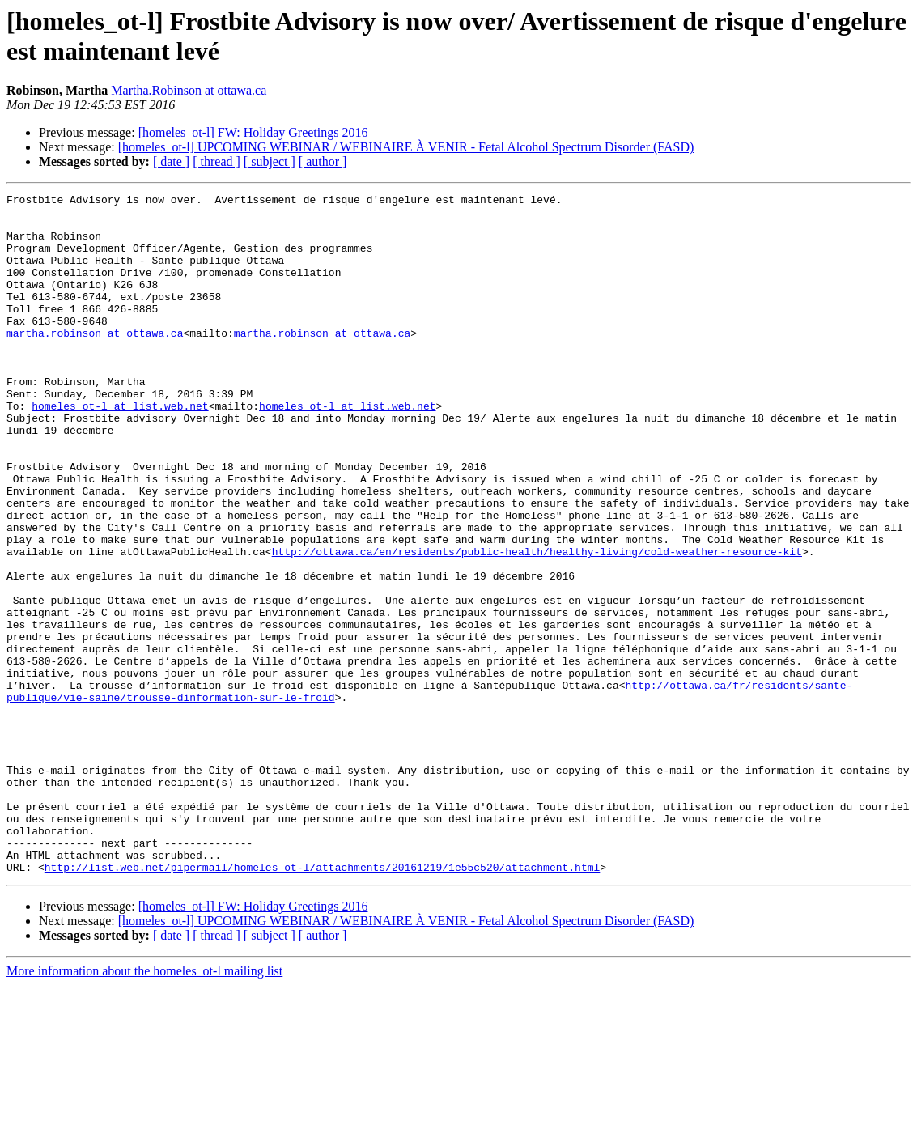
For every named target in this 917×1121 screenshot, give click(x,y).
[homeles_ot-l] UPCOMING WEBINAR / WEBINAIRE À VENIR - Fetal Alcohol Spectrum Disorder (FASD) (406, 147)
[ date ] (171, 161)
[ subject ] (269, 161)
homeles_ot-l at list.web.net (120, 449)
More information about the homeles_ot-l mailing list (144, 1107)
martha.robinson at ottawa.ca (94, 362)
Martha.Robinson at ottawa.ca (188, 90)
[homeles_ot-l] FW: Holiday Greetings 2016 (253, 132)
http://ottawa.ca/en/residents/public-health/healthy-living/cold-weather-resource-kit (537, 624)
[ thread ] (216, 161)
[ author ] (323, 161)
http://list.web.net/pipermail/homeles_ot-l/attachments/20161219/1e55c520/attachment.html (322, 1003)
